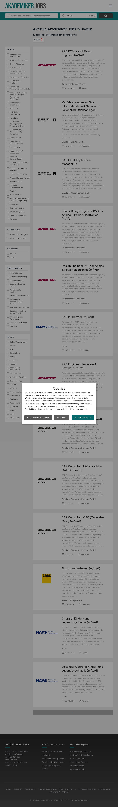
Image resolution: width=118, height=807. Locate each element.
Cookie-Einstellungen (38, 417)
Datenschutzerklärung (78, 409)
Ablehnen (61, 417)
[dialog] (59, 403)
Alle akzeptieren (83, 417)
